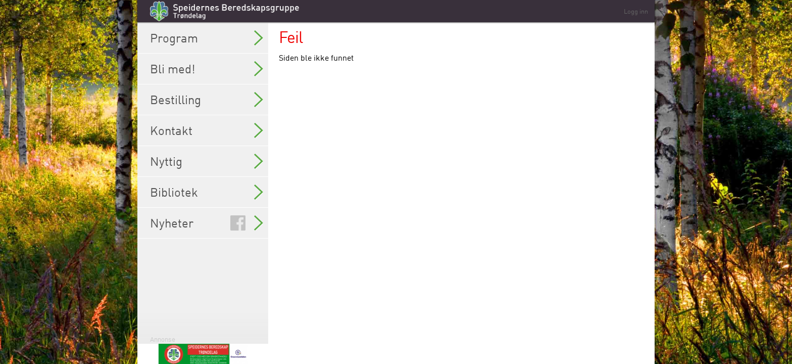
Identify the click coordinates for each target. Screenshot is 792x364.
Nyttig (206, 161)
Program (206, 38)
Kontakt (206, 130)
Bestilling (206, 99)
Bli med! (206, 68)
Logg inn (636, 11)
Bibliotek (206, 192)
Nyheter (206, 223)
